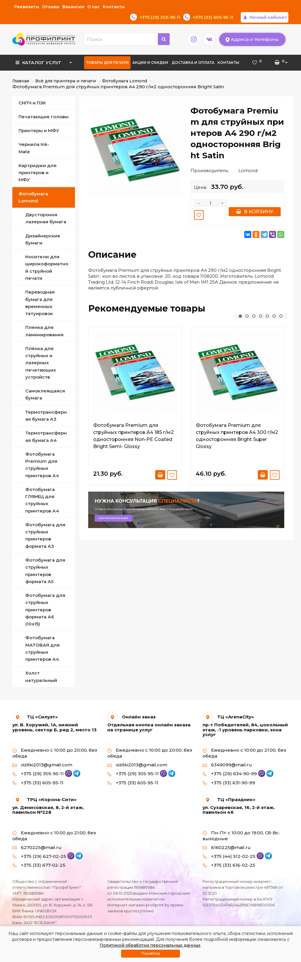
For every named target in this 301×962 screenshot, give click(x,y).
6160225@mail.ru (227, 837)
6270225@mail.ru (36, 837)
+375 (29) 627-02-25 (43, 845)
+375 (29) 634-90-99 (234, 763)
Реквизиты (26, 6)
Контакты (114, 6)
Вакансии (73, 6)
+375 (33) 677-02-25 (38, 854)
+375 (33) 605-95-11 (37, 772)
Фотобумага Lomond (124, 70)
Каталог (44, 50)
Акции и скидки (150, 52)
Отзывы (50, 6)
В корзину (254, 201)
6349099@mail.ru (227, 754)
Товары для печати (107, 52)
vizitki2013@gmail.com (42, 754)
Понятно (150, 953)
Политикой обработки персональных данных (150, 945)
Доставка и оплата (193, 52)
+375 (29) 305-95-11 (42, 763)
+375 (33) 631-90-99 (229, 772)
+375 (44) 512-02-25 (233, 845)
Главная (20, 70)
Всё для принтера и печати (65, 70)
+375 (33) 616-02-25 (229, 854)
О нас (93, 6)
